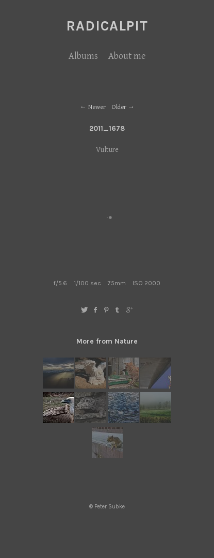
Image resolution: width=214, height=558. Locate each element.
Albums (83, 56)
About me (126, 56)
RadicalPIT (107, 26)
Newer (97, 107)
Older (119, 107)
